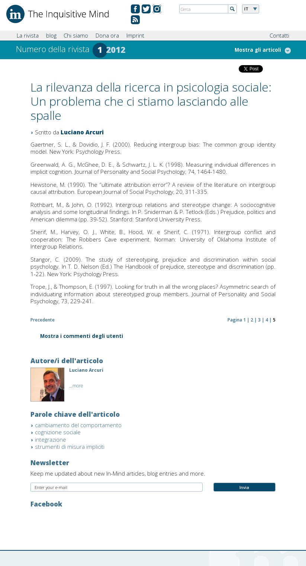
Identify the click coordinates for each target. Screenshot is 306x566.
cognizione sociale (58, 432)
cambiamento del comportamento (78, 425)
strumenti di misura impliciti (69, 446)
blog (51, 35)
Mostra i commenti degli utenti (81, 336)
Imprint (135, 35)
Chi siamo (76, 35)
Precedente (42, 320)
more (78, 386)
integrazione (50, 439)
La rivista (28, 35)
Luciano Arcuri (82, 132)
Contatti (279, 35)
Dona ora (107, 35)
